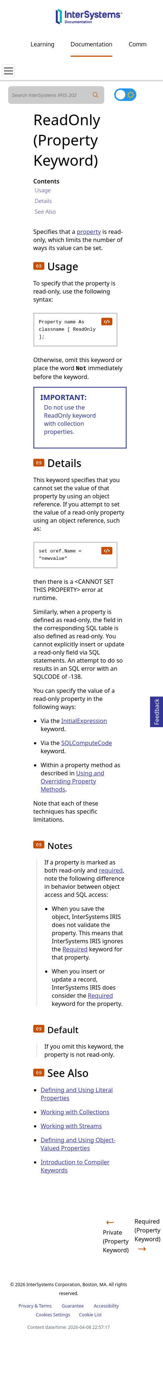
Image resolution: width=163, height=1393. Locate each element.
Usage (43, 190)
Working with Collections (75, 1112)
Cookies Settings (53, 1314)
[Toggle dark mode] (125, 94)
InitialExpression (84, 721)
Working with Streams (71, 1126)
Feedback (157, 710)
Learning (42, 44)
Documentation (91, 44)
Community (144, 44)
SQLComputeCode (86, 743)
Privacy (25, 1306)
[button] (38, 265)
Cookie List (90, 1315)
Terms (45, 1306)
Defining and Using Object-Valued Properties (78, 1144)
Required (75, 949)
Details (43, 200)
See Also (45, 211)
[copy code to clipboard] (106, 321)
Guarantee (73, 1306)
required (111, 870)
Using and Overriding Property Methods (72, 781)
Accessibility (106, 1306)
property (89, 232)
